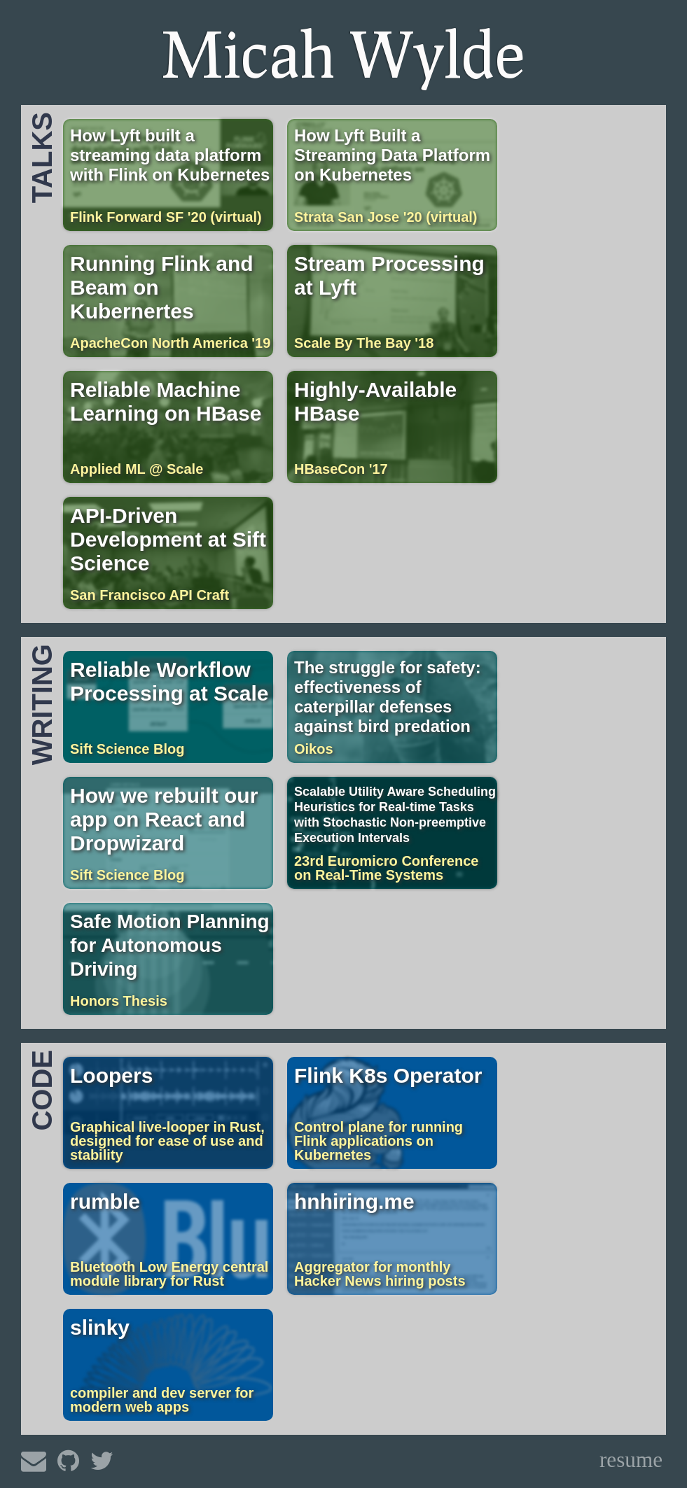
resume (630, 1459)
